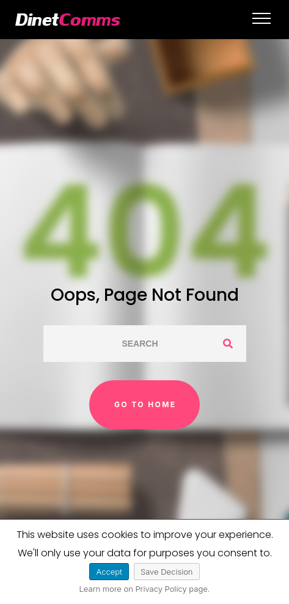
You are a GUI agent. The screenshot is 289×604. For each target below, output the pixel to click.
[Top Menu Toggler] (261, 18)
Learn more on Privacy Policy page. (144, 589)
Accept (109, 571)
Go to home (145, 404)
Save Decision (167, 571)
